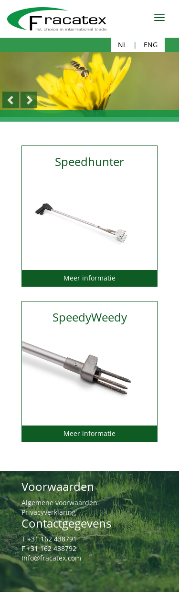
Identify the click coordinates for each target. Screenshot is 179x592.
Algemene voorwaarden (59, 502)
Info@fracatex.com (51, 557)
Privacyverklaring (48, 512)
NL (122, 44)
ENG (151, 44)
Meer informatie (89, 277)
